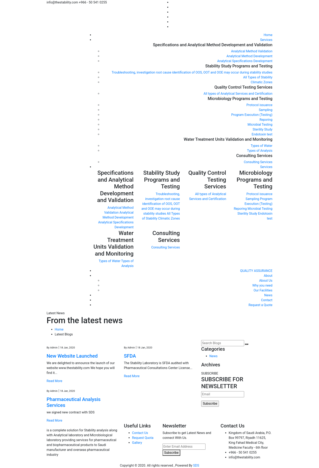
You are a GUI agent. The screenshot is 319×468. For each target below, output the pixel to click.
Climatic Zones (261, 82)
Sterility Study (262, 129)
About (268, 276)
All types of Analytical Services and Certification (237, 94)
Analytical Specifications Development (244, 61)
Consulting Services (258, 162)
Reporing (265, 120)
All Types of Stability (257, 77)
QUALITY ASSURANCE (256, 271)
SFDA (130, 356)
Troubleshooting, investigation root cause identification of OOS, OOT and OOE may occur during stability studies (192, 72)
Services (266, 40)
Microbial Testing (260, 124)
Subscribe (171, 453)
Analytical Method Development (249, 56)
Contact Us (140, 433)
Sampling (265, 110)
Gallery (137, 443)
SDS (196, 465)
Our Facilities (263, 290)
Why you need (262, 285)
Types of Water (261, 146)
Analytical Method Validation (251, 51)
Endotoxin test (262, 134)
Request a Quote (260, 305)
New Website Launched (72, 356)
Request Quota (142, 438)
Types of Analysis (259, 151)
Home (268, 35)
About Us (265, 280)
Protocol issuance (259, 105)
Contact (266, 300)
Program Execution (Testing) (251, 115)
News (268, 295)
